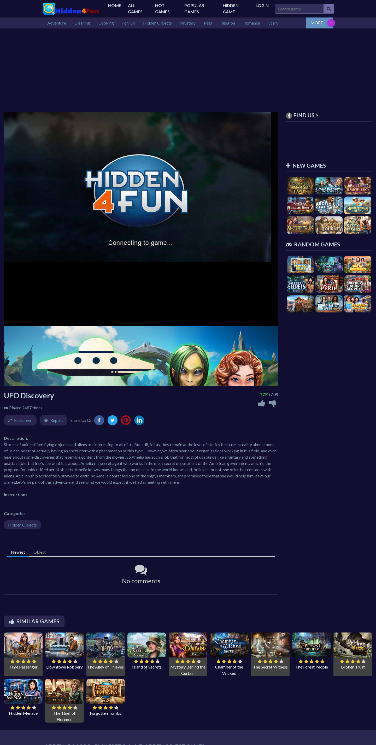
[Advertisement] (188, 67)
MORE (316, 22)
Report (56, 420)
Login (262, 5)
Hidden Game (231, 8)
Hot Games (162, 8)
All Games (135, 8)
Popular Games (194, 8)
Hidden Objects (22, 524)
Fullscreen (23, 420)
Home (114, 5)
